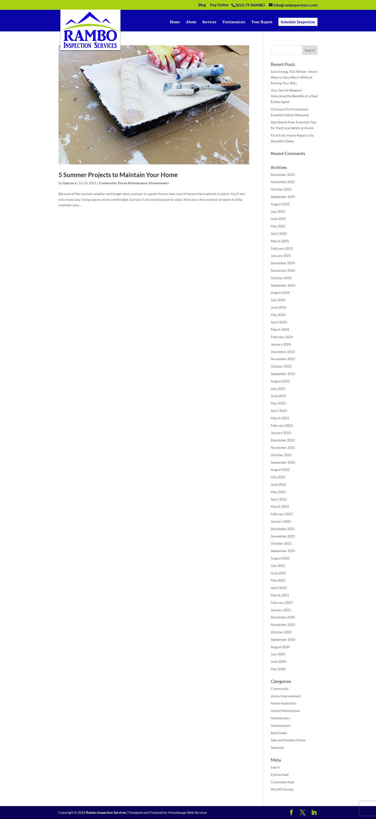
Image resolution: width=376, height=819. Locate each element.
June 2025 (278, 219)
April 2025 (279, 233)
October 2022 (281, 455)
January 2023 (281, 433)
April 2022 (279, 499)
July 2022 (278, 477)
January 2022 (281, 521)
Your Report (261, 22)
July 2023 (278, 388)
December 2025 (283, 175)
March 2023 (280, 418)
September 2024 (283, 285)
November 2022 (283, 447)
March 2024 (280, 329)
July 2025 (278, 211)
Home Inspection (283, 703)
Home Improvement (286, 696)
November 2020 (283, 625)
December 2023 (283, 352)
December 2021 (283, 529)
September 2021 (283, 551)
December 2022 (283, 440)
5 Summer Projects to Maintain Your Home (118, 175)
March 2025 (280, 241)
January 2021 (281, 610)
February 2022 (282, 514)
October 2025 (281, 189)
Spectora (69, 183)
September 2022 (283, 462)
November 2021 (283, 536)
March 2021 (280, 595)
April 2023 (279, 411)
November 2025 (283, 182)
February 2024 (282, 337)
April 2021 (279, 588)
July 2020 (278, 654)
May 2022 (278, 492)
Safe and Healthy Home (288, 740)
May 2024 (278, 315)
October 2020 (281, 632)
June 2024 (278, 307)
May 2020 (278, 669)
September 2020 (283, 639)
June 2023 (278, 396)
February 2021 (282, 602)
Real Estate (279, 733)
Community (108, 183)
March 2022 (280, 506)
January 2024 (281, 344)
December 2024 (283, 263)
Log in (275, 767)
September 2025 (283, 197)
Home (175, 22)
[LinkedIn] (314, 813)
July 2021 (278, 566)
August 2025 (280, 204)
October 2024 (281, 278)
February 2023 (282, 425)
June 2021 (278, 573)
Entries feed (279, 775)
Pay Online (219, 5)
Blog (202, 5)
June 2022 (278, 484)
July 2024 (278, 300)
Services (209, 22)
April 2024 (279, 322)
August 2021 (280, 558)
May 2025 (278, 226)
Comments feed (282, 782)
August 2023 (280, 381)
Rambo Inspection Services (106, 812)
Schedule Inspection (298, 21)
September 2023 (283, 374)
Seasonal (277, 747)
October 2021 (281, 543)
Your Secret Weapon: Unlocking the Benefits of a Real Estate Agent (294, 96)
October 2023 (281, 366)
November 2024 (283, 270)
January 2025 (281, 256)
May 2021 (278, 580)
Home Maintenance (132, 183)
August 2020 (280, 647)
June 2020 (278, 661)
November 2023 (283, 359)
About (191, 22)
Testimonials (233, 22)
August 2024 (280, 292)
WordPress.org (282, 789)
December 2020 (283, 617)
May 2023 (278, 403)
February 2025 (282, 248)
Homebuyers (280, 718)
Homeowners (159, 183)
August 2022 (280, 469)
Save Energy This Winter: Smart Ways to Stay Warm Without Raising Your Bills (294, 77)
